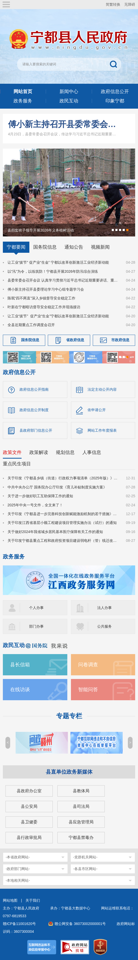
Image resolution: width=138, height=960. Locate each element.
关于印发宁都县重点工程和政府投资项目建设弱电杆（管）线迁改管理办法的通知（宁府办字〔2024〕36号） (64, 540)
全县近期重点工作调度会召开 (31, 325)
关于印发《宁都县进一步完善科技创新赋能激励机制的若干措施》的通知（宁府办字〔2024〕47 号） (64, 514)
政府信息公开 (19, 372)
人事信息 (91, 452)
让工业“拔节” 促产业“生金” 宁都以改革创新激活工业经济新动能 (58, 262)
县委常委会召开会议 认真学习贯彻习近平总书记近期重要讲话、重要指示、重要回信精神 (64, 280)
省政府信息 (75, 340)
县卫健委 (29, 822)
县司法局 (81, 806)
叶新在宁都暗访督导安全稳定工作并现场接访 (44, 307)
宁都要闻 (16, 247)
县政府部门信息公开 (35, 430)
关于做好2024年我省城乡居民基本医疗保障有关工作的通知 (55, 532)
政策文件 (12, 452)
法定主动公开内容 (102, 389)
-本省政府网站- (18, 857)
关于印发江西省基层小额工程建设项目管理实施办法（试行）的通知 (62, 523)
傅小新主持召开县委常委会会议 (63, 124)
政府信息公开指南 (34, 389)
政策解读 (38, 452)
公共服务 (104, 626)
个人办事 (36, 608)
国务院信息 (45, 247)
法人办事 (104, 608)
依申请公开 (97, 410)
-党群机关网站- (85, 857)
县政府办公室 (29, 791)
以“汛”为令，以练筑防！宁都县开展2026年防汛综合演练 (53, 271)
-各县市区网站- (85, 869)
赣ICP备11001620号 (19, 924)
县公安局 (29, 806)
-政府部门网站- (18, 869)
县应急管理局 (81, 822)
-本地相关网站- (18, 880)
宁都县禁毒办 (81, 837)
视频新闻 (100, 247)
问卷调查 (88, 664)
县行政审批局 (29, 837)
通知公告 (73, 247)
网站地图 (10, 900)
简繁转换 (113, 4)
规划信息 (65, 452)
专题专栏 (69, 715)
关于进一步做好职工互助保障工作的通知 (40, 496)
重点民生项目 (17, 463)
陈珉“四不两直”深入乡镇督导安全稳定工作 (41, 298)
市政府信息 (120, 340)
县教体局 (81, 791)
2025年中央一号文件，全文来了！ (35, 505)
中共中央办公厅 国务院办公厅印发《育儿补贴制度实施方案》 (57, 487)
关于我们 (32, 900)
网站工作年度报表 (102, 430)
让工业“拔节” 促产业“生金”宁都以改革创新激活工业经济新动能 (58, 316)
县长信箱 (20, 664)
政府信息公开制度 (34, 410)
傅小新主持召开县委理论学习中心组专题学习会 (46, 289)
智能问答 (88, 689)
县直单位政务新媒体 (69, 772)
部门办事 (36, 626)
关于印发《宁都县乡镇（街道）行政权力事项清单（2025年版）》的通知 (64, 478)
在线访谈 (20, 689)
